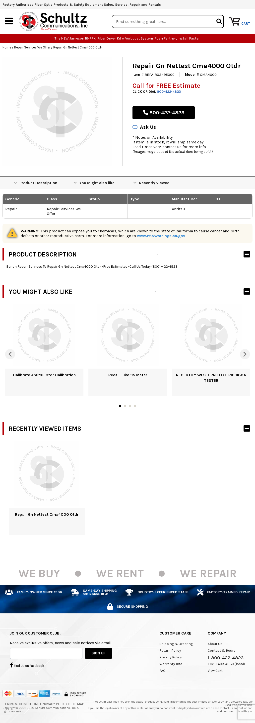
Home (6, 47)
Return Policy (170, 651)
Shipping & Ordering (176, 644)
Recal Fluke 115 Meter (127, 375)
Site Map (76, 704)
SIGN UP (98, 653)
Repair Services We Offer (32, 47)
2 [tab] (125, 406)
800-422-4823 (169, 92)
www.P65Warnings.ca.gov (161, 236)
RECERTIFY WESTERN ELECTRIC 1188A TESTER (211, 378)
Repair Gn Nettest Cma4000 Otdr (46, 514)
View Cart (215, 671)
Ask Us (144, 127)
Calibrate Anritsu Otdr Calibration (44, 375)
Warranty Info (170, 664)
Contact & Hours (222, 651)
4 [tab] (135, 406)
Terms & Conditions (21, 704)
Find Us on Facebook (27, 665)
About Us (215, 644)
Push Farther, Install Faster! (177, 39)
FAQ (162, 671)
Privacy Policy (170, 657)
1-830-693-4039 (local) (226, 664)
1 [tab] (120, 406)
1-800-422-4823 (226, 658)
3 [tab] (130, 406)
